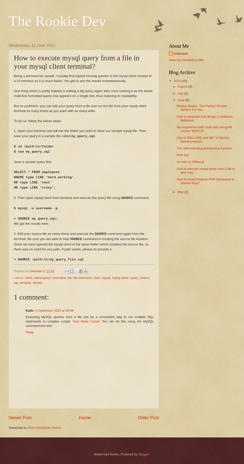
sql (16, 283)
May (180, 192)
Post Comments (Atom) (44, 428)
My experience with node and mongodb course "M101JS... (204, 129)
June (181, 100)
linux (97, 278)
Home (85, 417)
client (28, 278)
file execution (82, 278)
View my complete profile (186, 60)
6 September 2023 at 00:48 (54, 310)
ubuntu (37, 283)
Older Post (148, 417)
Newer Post (20, 417)
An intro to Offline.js (190, 162)
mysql (106, 278)
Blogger (144, 454)
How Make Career (86, 321)
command (59, 278)
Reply (30, 332)
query (134, 278)
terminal (25, 283)
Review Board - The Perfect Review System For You (202, 108)
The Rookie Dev (57, 21)
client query (42, 278)
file (69, 278)
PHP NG (183, 155)
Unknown (181, 53)
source (144, 278)
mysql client (120, 278)
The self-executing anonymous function (204, 148)
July (180, 93)
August (182, 86)
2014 (178, 81)
